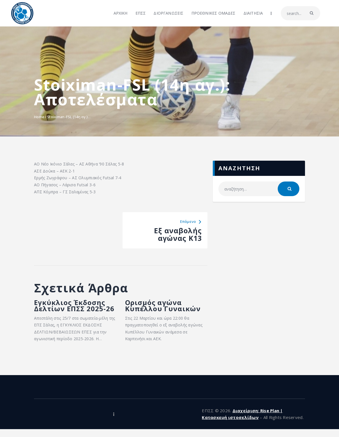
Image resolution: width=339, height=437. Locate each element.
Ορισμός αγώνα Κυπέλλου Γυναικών (165, 306)
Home (39, 116)
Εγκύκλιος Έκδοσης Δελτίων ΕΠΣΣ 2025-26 (73, 309)
